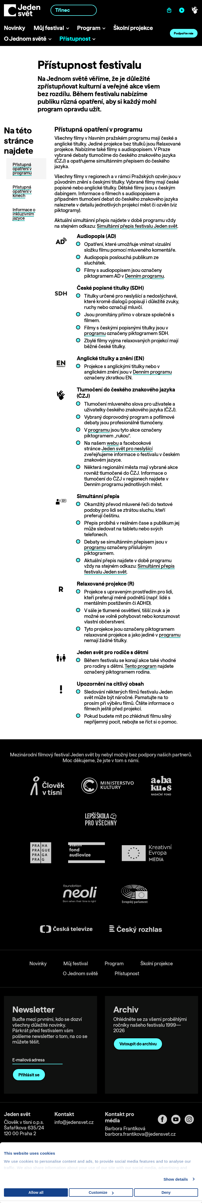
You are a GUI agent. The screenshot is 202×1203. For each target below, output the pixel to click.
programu (95, 333)
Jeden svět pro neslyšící (127, 448)
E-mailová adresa (29, 1052)
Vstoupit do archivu (137, 1043)
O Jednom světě (25, 38)
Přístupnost (74, 38)
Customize (101, 1192)
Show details (176, 1179)
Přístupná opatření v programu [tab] (22, 168)
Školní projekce (133, 27)
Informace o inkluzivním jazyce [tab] (24, 213)
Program (88, 27)
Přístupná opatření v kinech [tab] (22, 191)
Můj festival (49, 27)
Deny (165, 1192)
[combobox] (73, 10)
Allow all (35, 1192)
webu (113, 443)
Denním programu (144, 276)
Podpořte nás (183, 33)
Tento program (140, 666)
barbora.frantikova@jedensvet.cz (140, 1134)
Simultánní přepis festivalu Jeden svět (137, 226)
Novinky (14, 27)
